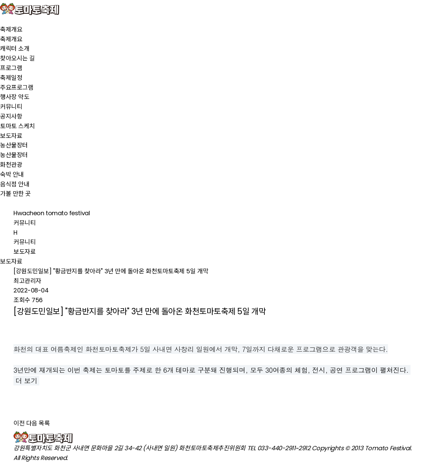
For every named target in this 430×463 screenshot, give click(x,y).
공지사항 (11, 116)
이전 (19, 423)
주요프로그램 (16, 87)
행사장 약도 (14, 97)
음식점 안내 (14, 184)
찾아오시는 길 (17, 58)
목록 (44, 423)
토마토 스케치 (17, 126)
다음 (31, 423)
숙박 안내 (12, 174)
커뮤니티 (11, 106)
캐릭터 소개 (14, 48)
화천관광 (11, 164)
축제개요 (11, 29)
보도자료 (11, 136)
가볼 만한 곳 (15, 193)
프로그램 (11, 68)
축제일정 (11, 78)
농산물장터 (14, 145)
